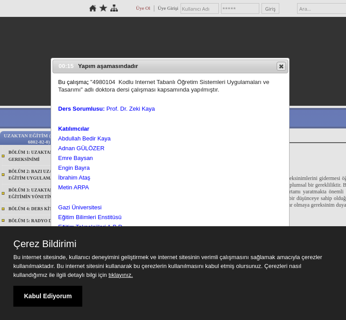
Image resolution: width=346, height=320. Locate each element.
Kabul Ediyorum (48, 296)
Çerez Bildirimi (44, 244)
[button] (281, 66)
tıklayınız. (121, 275)
